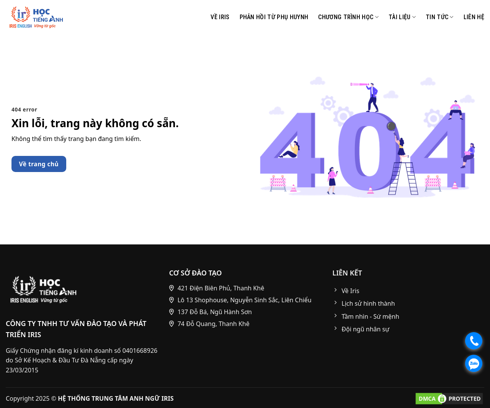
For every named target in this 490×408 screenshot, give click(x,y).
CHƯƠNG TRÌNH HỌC (348, 17)
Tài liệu (402, 17)
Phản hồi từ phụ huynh (274, 17)
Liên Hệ (474, 17)
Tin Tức (440, 17)
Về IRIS (220, 17)
